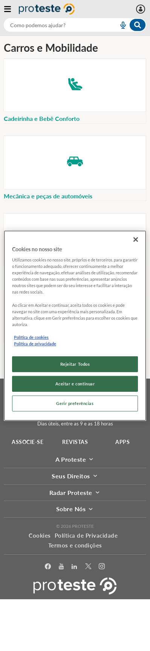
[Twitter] (88, 566)
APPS (122, 442)
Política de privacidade (35, 343)
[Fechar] (135, 239)
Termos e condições (75, 545)
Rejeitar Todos (75, 364)
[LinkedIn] (74, 566)
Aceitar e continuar (75, 383)
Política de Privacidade (86, 535)
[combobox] (75, 25)
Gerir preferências (74, 403)
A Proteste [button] (75, 459)
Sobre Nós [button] (75, 508)
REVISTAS (75, 442)
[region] (75, 325)
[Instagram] (102, 566)
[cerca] (52, 25)
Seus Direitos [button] (75, 475)
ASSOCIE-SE (27, 442)
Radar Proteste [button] (75, 492)
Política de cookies (31, 337)
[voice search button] (119, 25)
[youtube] (61, 566)
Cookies (40, 535)
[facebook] (48, 566)
